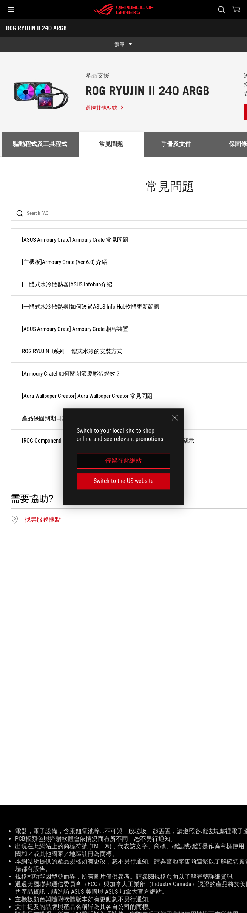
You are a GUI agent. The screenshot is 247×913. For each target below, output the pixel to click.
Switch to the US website (124, 480)
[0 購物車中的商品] (236, 9)
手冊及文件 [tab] (176, 144)
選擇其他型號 (104, 108)
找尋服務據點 (43, 519)
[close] (174, 417)
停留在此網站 (123, 460)
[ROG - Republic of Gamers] (123, 9)
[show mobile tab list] (123, 44)
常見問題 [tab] (111, 144)
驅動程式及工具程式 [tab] (40, 144)
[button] (10, 9)
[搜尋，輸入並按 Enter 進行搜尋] (221, 9)
